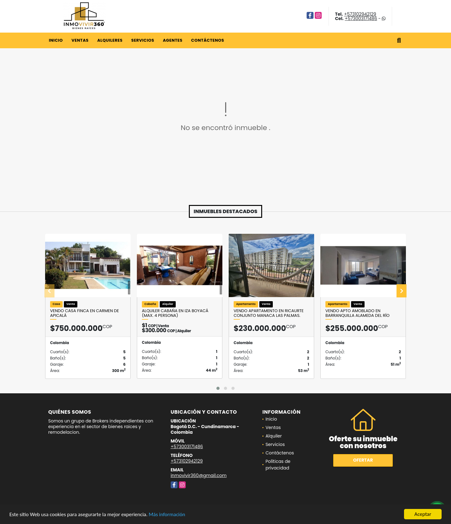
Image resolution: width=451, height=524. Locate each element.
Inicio (56, 40)
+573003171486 (361, 18)
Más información (167, 514)
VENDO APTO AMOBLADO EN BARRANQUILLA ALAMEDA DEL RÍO (357, 313)
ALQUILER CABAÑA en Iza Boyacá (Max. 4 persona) (175, 313)
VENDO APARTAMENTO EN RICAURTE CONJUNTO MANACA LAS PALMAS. (269, 313)
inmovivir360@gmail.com (199, 475)
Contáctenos (207, 40)
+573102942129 (360, 14)
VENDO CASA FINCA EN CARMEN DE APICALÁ (84, 313)
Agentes (173, 40)
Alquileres (109, 40)
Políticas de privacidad (278, 464)
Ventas (80, 40)
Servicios (142, 40)
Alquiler (274, 436)
